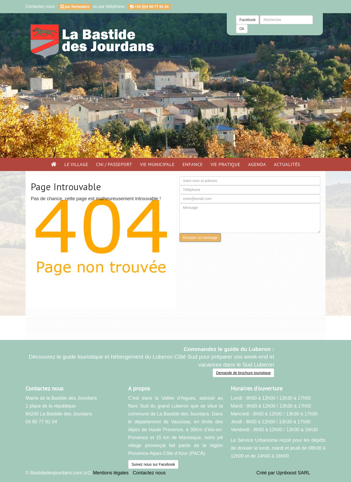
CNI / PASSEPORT (114, 164)
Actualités (287, 164)
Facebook (247, 20)
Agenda (257, 164)
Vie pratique (225, 164)
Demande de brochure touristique (243, 373)
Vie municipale (157, 164)
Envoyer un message (200, 237)
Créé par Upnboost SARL (283, 472)
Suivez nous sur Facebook (153, 464)
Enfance (192, 164)
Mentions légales (110, 472)
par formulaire (75, 6)
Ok (241, 29)
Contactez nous (149, 472)
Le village (76, 164)
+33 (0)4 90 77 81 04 (149, 6)
